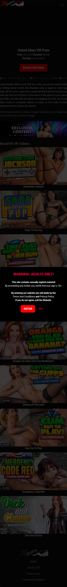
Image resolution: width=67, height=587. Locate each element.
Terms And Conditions (24, 296)
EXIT (41, 308)
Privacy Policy (47, 296)
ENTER (28, 308)
